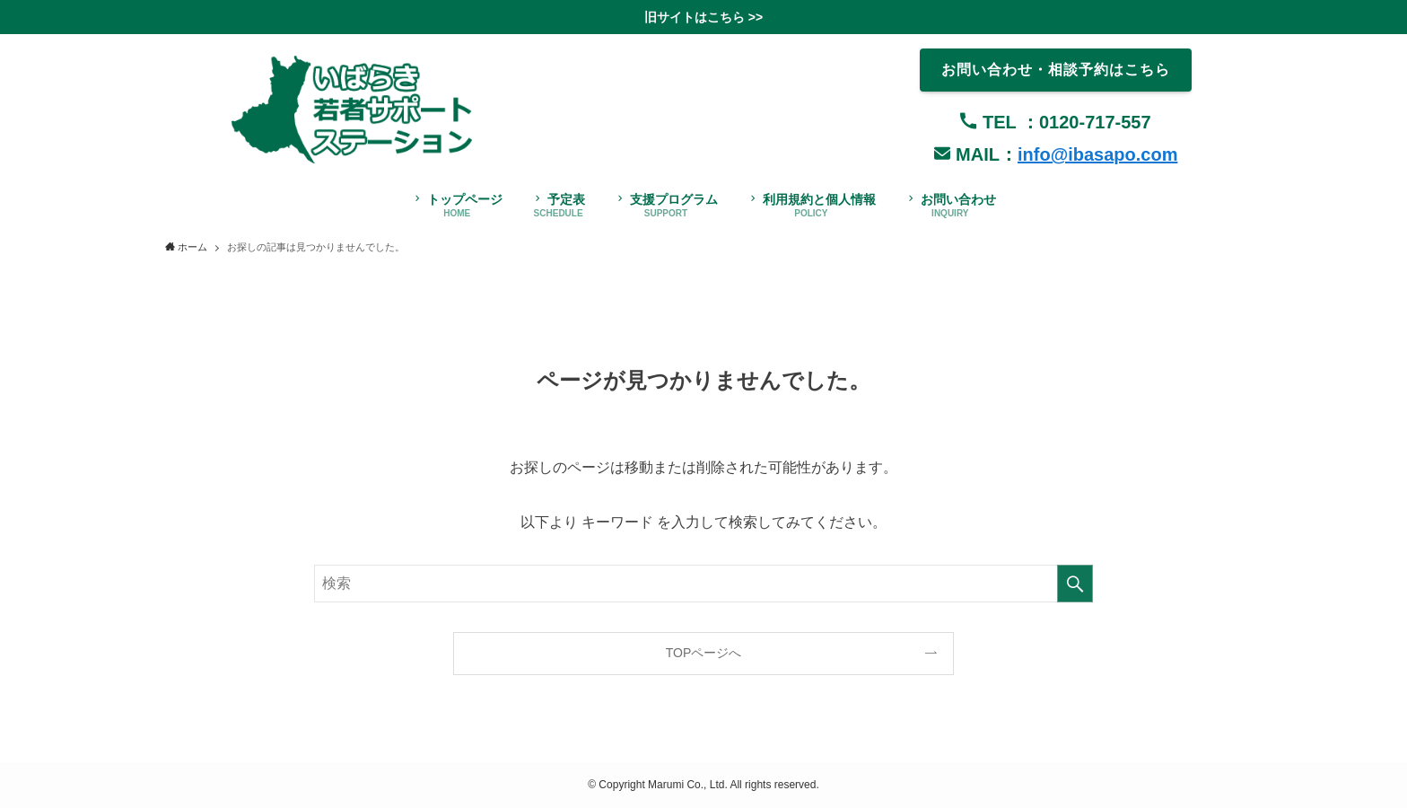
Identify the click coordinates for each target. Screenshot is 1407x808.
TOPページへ (704, 653)
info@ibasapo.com (1097, 154)
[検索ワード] (703, 583)
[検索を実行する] (1075, 583)
